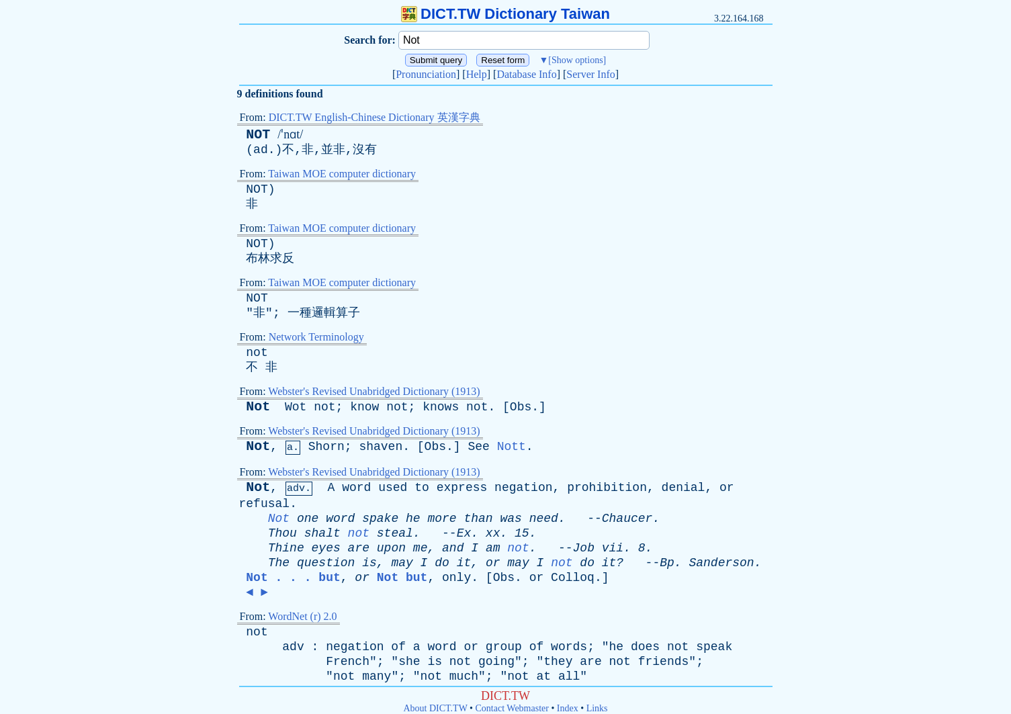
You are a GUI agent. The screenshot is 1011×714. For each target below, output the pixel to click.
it (464, 563)
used (392, 487)
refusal (264, 503)
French (347, 661)
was (511, 518)
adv (293, 647)
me (420, 548)
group (504, 647)
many (376, 676)
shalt (322, 533)
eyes (326, 548)
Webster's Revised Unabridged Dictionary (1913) (374, 391)
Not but (402, 577)
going (496, 661)
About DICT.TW (435, 708)
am (493, 548)
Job (584, 548)
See (478, 446)
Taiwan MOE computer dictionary (342, 173)
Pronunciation (426, 74)
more (441, 518)
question (326, 563)
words (569, 647)
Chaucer (627, 518)
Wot (295, 407)
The (279, 563)
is (369, 563)
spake (380, 518)
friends (663, 661)
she (409, 661)
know (364, 407)
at (543, 676)
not (256, 352)
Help (476, 74)
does (645, 647)
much (463, 676)
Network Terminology (316, 337)
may (401, 563)
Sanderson (721, 563)
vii (612, 548)
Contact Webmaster (512, 708)
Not (258, 406)
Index (567, 708)
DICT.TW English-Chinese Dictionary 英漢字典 (374, 117)
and (453, 548)
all (569, 676)
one (307, 518)
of (398, 647)
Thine (286, 548)
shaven (380, 446)
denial (683, 487)
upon (391, 548)
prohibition (607, 487)
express (462, 487)
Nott (511, 446)
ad (260, 150)
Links (597, 708)
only (456, 577)
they (557, 661)
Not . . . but (293, 577)
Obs (520, 407)
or (726, 487)
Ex (464, 533)
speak (714, 647)
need (543, 518)
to (421, 487)
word (356, 487)
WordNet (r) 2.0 (302, 616)
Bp (667, 563)
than (478, 518)
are (358, 548)
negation (523, 487)
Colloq (573, 577)
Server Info (590, 74)
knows (441, 407)
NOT (258, 134)
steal (395, 533)
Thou (282, 533)
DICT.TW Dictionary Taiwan (505, 13)
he (413, 518)
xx (493, 533)
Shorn (326, 446)
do (442, 563)
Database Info (526, 74)
